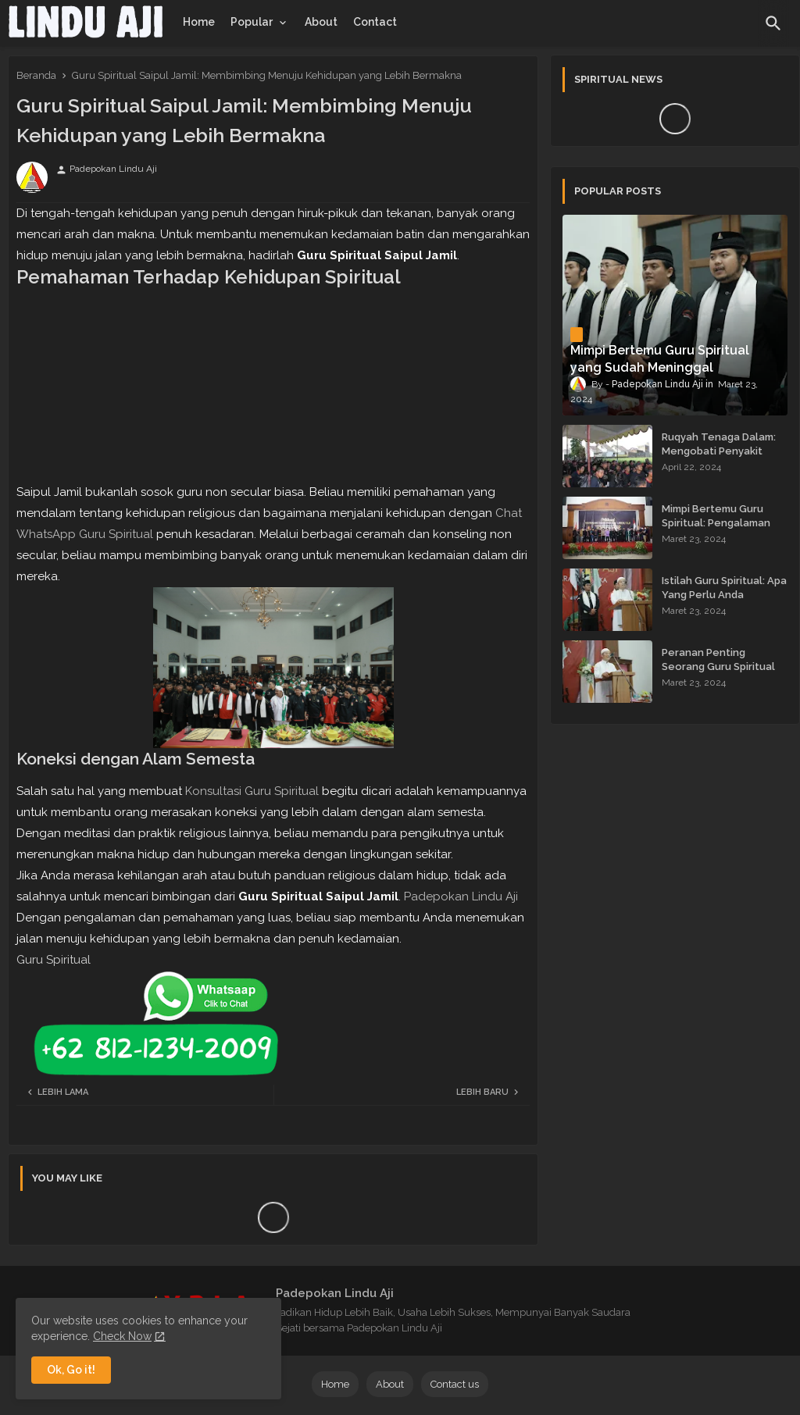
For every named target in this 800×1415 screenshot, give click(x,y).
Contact (375, 22)
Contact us (454, 1384)
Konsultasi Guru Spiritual (252, 791)
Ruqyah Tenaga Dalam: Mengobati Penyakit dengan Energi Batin (719, 451)
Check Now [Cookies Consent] (122, 1336)
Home (199, 22)
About (321, 22)
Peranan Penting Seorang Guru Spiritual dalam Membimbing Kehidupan (718, 674)
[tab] (199, 22)
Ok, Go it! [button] (71, 1369)
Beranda (36, 75)
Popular (251, 22)
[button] (773, 23)
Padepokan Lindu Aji (461, 896)
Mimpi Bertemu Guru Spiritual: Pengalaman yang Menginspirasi (716, 523)
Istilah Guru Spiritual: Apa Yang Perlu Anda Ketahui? (724, 595)
